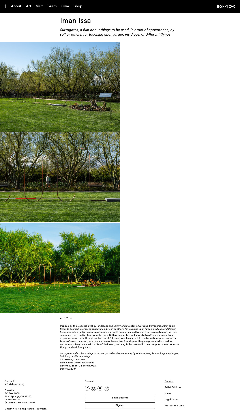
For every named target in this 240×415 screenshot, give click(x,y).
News (168, 393)
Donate (169, 381)
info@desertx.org (14, 384)
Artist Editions (173, 387)
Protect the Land (174, 406)
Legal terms (171, 399)
